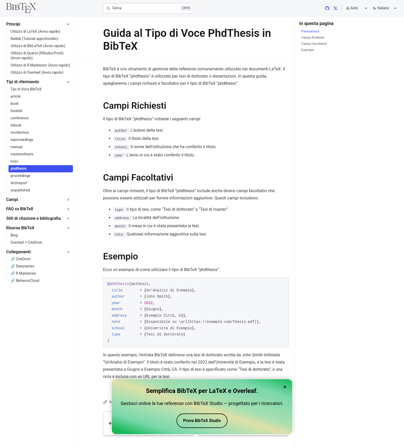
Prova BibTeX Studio (202, 420)
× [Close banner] (285, 387)
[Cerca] (148, 8)
